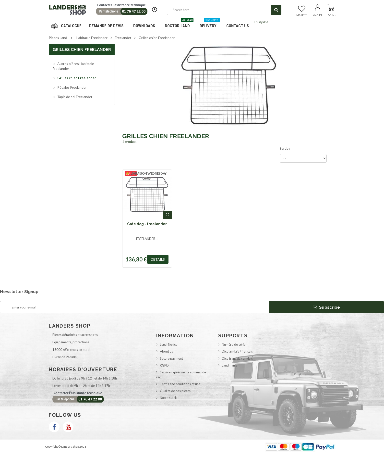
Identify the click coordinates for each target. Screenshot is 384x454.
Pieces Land (58, 38)
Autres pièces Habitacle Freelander (73, 66)
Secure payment (171, 358)
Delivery (210, 24)
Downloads (144, 25)
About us (166, 351)
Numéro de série (233, 344)
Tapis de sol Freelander (74, 97)
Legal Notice (168, 344)
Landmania (229, 365)
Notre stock (168, 398)
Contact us (237, 25)
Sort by (285, 148)
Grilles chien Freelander (76, 78)
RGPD (164, 365)
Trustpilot (261, 22)
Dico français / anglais (237, 358)
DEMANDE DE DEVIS (106, 25)
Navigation (67, 26)
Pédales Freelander (72, 87)
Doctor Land (179, 24)
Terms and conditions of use (180, 384)
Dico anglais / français (237, 351)
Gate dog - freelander (147, 224)
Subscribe (326, 307)
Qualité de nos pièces (175, 391)
